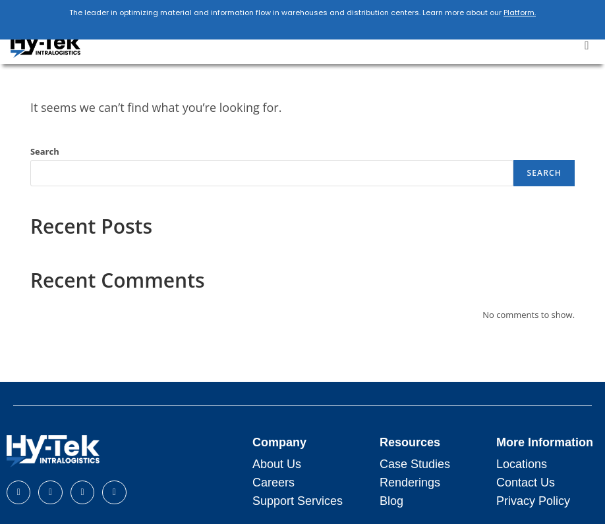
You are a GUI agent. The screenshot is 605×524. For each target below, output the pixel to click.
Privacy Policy (533, 501)
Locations (521, 464)
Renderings (410, 482)
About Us (276, 464)
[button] (586, 45)
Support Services (297, 501)
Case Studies (415, 464)
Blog (391, 501)
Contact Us (525, 482)
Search (44, 151)
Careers (273, 482)
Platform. (520, 12)
